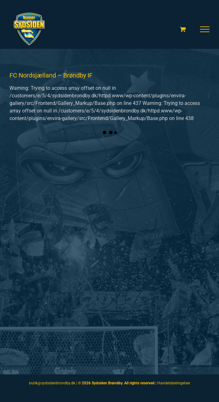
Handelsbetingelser (173, 383)
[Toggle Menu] (205, 29)
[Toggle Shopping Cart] (183, 29)
